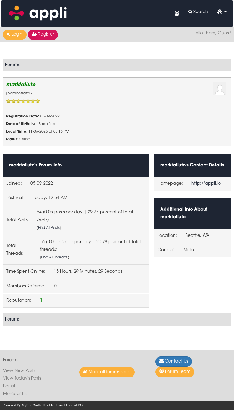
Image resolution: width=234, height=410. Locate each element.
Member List (15, 394)
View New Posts (19, 371)
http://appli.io (206, 183)
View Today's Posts (22, 378)
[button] (222, 12)
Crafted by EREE (45, 405)
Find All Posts (49, 228)
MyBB (26, 405)
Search (198, 11)
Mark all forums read (107, 372)
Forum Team (174, 371)
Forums (12, 65)
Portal (9, 386)
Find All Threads (54, 257)
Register (43, 34)
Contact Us (173, 361)
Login (15, 34)
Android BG (74, 405)
